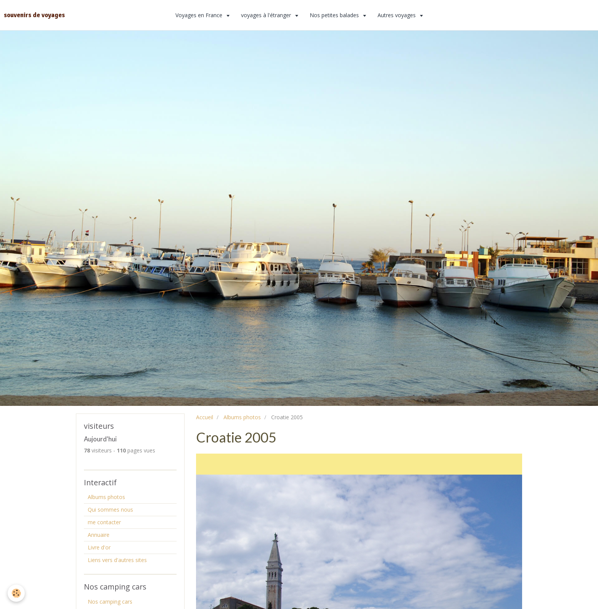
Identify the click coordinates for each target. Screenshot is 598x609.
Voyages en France (199, 15)
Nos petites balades (335, 15)
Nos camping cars (110, 601)
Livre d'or (99, 547)
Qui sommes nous (110, 509)
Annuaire (98, 534)
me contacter (104, 522)
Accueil (204, 417)
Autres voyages (397, 15)
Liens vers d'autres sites (117, 560)
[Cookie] (16, 593)
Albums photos (242, 417)
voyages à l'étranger (267, 15)
